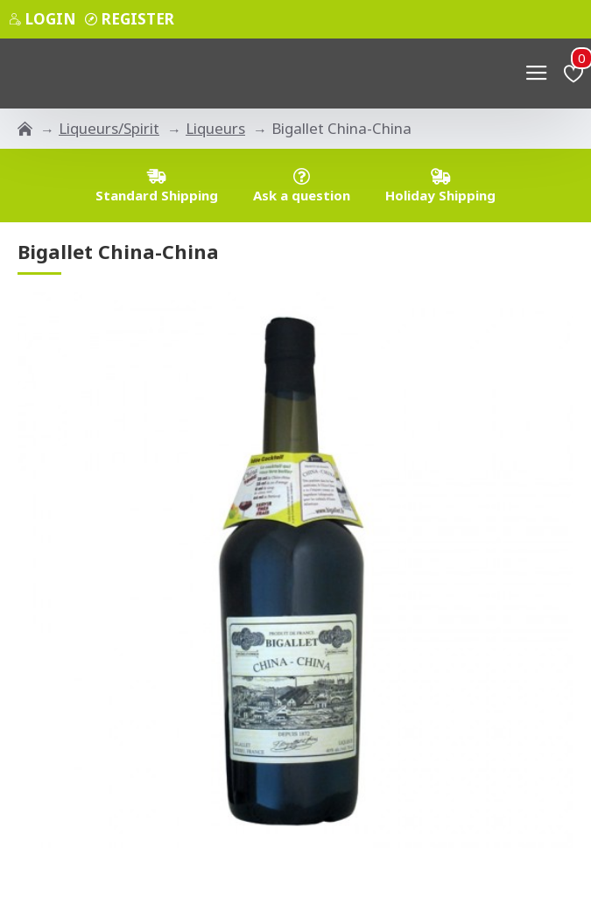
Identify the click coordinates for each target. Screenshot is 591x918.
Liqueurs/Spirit (109, 128)
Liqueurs (215, 128)
